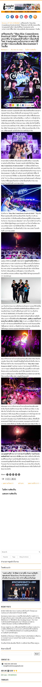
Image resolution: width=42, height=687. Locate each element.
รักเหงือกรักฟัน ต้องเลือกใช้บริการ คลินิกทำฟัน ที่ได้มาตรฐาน (20, 643)
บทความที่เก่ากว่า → (34, 483)
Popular (5, 557)
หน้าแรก (21, 483)
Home (4, 23)
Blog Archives (24, 557)
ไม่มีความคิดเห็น (30, 50)
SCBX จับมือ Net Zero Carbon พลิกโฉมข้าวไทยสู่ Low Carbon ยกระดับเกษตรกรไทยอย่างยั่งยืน (19, 612)
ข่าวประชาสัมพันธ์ (13, 23)
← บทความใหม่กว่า (7, 483)
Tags (13, 557)
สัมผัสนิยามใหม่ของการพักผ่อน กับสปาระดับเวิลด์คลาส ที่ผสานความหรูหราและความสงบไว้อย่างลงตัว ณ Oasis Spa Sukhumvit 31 (21, 638)
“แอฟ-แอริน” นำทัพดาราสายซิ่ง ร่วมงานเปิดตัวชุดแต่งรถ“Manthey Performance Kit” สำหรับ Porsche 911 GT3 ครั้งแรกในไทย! (20, 575)
